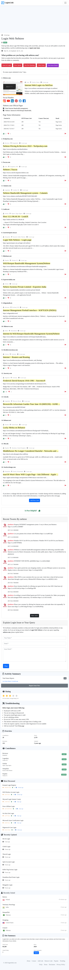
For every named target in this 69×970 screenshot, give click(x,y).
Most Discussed (8, 781)
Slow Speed (17, 65)
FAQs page (21, 726)
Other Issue (41, 65)
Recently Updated (9, 835)
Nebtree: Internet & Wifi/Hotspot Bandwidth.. (18, 110)
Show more (34, 615)
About (28, 961)
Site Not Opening (30, 65)
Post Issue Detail (53, 65)
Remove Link (49, 961)
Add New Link (34, 500)
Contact (34, 961)
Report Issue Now (34, 685)
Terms (45, 964)
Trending (62, 961)
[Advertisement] (34, 19)
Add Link (40, 961)
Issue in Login (7, 65)
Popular (56, 961)
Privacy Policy (61, 964)
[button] (39, 511)
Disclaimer (52, 964)
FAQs (40, 964)
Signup (36, 952)
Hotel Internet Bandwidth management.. (16, 108)
